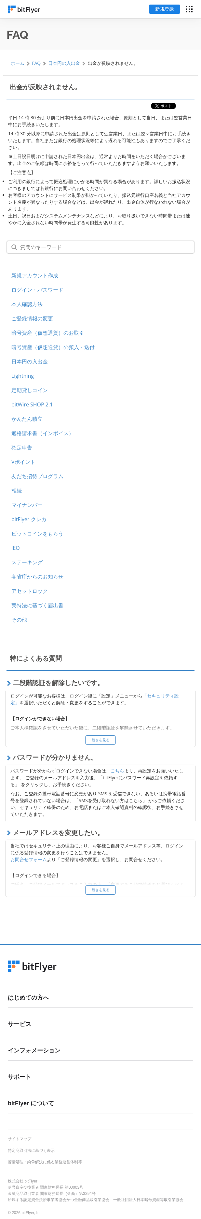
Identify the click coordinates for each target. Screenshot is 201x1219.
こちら (117, 771)
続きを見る (101, 739)
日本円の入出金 (64, 63)
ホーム (17, 63)
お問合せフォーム (28, 859)
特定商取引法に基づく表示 (31, 1150)
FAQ (36, 63)
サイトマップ (19, 1139)
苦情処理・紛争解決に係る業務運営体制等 (45, 1162)
